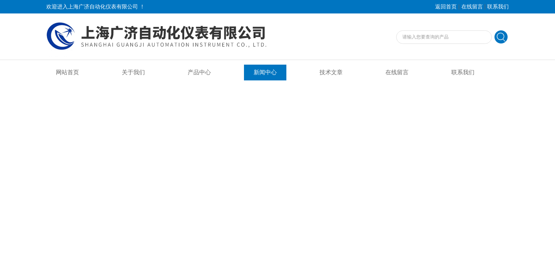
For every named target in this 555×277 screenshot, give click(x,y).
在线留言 (472, 7)
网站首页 (67, 72)
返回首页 (446, 7)
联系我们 (498, 7)
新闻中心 (265, 72)
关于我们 (133, 72)
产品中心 (199, 72)
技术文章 (331, 72)
